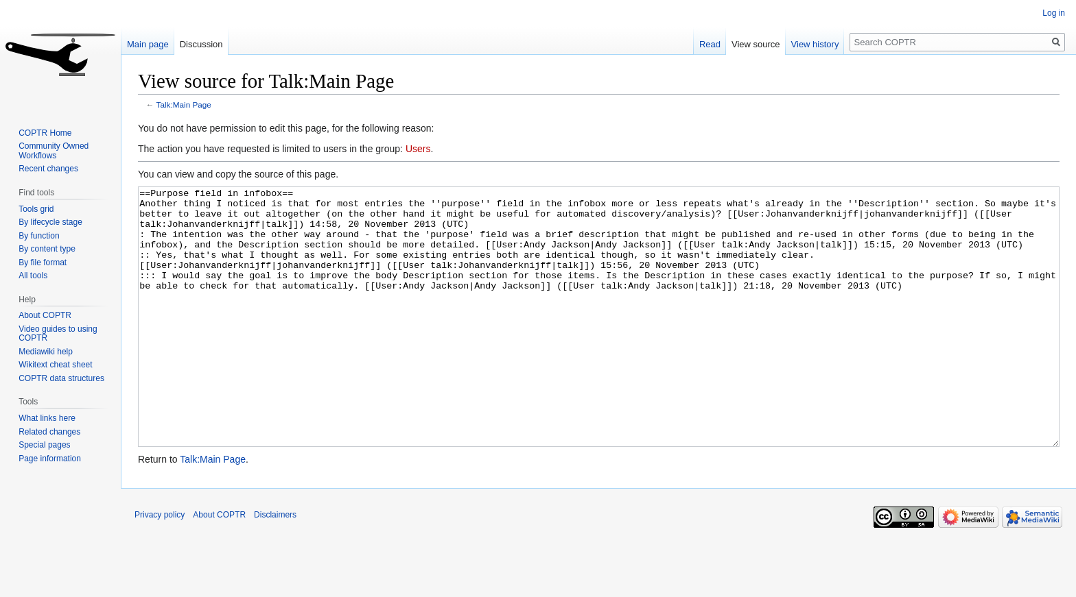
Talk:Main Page (183, 104)
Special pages (44, 445)
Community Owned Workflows (54, 150)
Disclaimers (275, 566)
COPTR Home (45, 133)
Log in (1053, 13)
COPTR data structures (61, 378)
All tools (33, 275)
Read (710, 44)
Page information (50, 458)
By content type (47, 249)
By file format (43, 262)
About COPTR (45, 315)
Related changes (49, 432)
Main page (148, 44)
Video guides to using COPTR (58, 333)
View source (756, 44)
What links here (47, 418)
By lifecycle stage (50, 222)
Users (418, 148)
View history (815, 44)
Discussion (201, 44)
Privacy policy (159, 566)
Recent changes (48, 168)
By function (39, 236)
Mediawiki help (46, 351)
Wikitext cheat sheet (55, 364)
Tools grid (36, 209)
